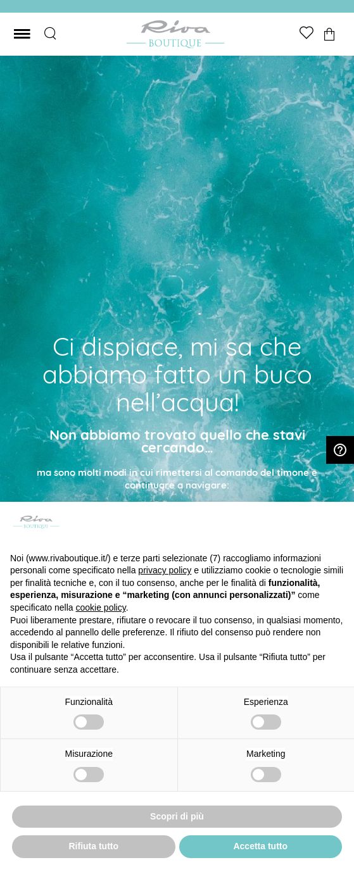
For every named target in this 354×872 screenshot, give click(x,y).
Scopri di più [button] (177, 816)
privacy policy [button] (164, 570)
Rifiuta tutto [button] (93, 846)
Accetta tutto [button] (260, 846)
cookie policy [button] (101, 607)
